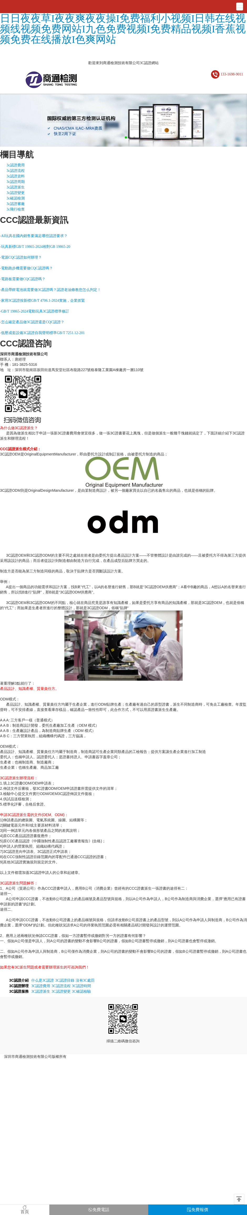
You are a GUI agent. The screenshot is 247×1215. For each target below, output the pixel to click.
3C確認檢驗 (81, 991)
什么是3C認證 (42, 980)
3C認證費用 (40, 986)
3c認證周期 (16, 182)
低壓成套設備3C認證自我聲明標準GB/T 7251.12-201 (43, 333)
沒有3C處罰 (85, 980)
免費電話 (99, 1209)
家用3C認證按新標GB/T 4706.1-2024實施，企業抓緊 (43, 301)
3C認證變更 (61, 991)
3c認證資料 (16, 176)
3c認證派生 (16, 187)
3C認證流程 (61, 986)
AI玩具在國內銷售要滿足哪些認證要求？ (34, 236)
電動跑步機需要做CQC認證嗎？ (27, 268)
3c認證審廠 (16, 204)
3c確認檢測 (16, 198)
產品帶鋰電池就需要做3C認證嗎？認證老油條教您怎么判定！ (51, 290)
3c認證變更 (16, 193)
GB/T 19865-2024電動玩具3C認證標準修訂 (35, 311)
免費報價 (197, 1209)
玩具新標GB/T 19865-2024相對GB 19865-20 (35, 247)
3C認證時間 (81, 986)
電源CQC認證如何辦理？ (21, 257)
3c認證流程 (16, 171)
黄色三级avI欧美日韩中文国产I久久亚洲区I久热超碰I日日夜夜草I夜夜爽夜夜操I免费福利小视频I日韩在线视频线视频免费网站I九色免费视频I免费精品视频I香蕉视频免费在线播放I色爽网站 (123, 23)
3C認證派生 (40, 991)
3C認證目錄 (64, 980)
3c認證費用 (16, 165)
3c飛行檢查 (16, 209)
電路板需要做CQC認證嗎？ (23, 279)
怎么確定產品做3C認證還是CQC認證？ (32, 322)
